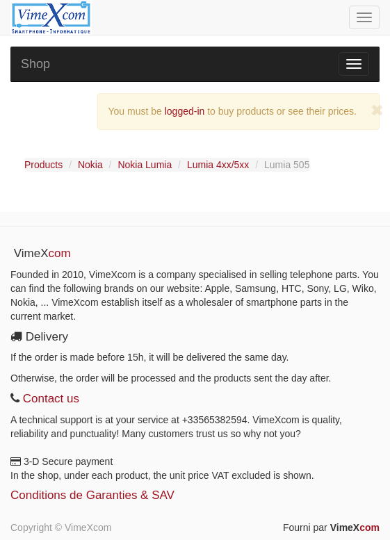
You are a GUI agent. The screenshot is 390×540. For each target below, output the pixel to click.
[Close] (377, 110)
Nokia (90, 164)
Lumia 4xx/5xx (218, 164)
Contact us (49, 398)
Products (43, 164)
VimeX (355, 527)
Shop (35, 64)
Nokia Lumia (144, 164)
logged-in (185, 111)
